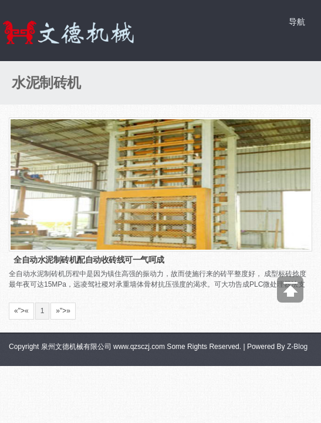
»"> (63, 311)
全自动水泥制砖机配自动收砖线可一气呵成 (88, 259)
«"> (21, 311)
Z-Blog (297, 347)
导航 (297, 21)
